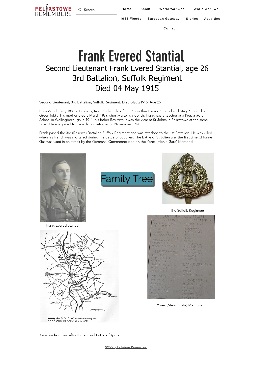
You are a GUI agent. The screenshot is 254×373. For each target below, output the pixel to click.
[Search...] (96, 10)
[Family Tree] (127, 178)
